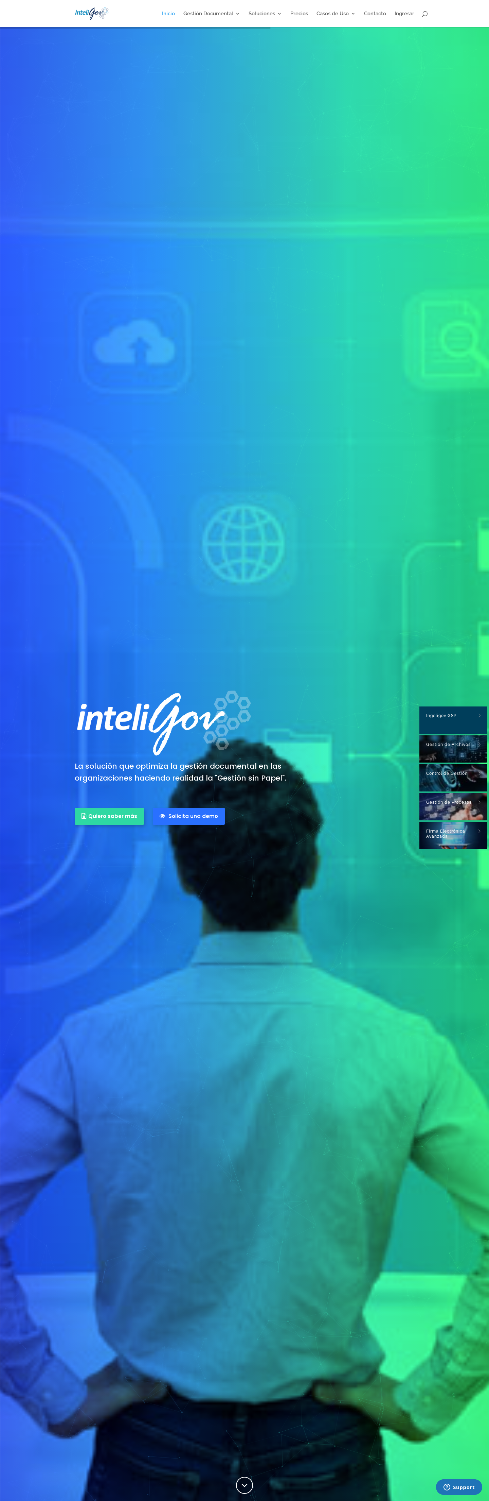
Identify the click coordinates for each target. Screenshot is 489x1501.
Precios (299, 14)
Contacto (375, 14)
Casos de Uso (332, 14)
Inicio (168, 14)
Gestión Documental (208, 14)
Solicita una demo (189, 816)
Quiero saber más (109, 816)
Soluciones (262, 14)
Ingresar (404, 14)
